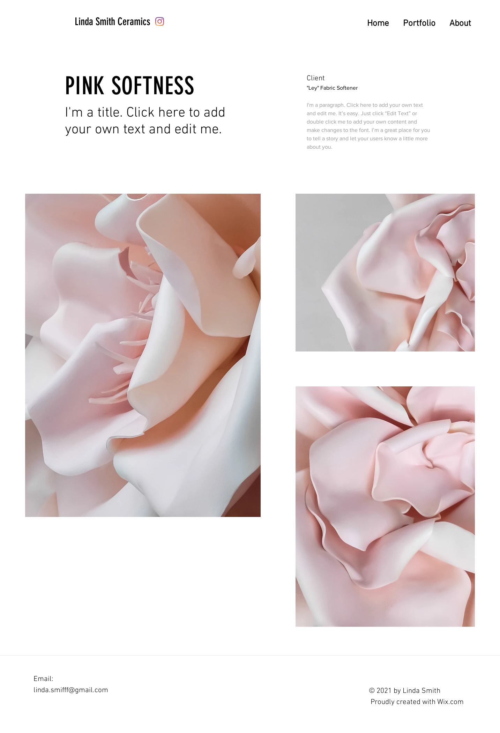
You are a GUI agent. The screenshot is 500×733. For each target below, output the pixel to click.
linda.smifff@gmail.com (70, 690)
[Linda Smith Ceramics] (112, 21)
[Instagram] (159, 21)
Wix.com (450, 702)
